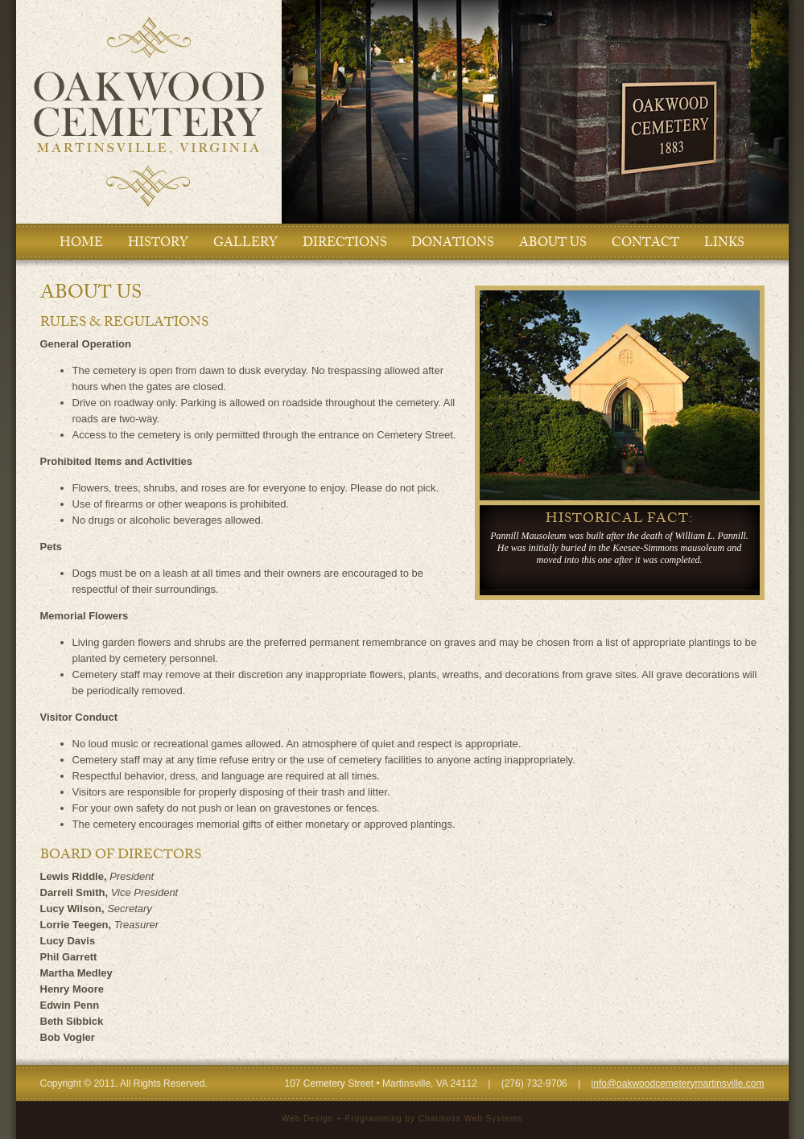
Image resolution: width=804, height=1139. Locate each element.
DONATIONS (452, 242)
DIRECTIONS (345, 242)
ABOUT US (553, 242)
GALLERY (245, 242)
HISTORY (158, 242)
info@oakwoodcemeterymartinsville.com (678, 1083)
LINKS (724, 242)
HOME (81, 242)
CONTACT (645, 242)
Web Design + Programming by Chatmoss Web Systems (402, 1118)
